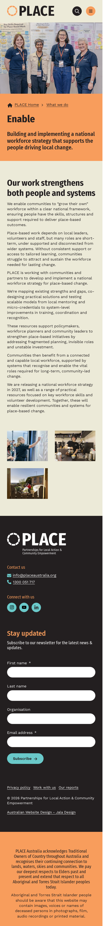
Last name (16, 686)
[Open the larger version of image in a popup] (27, 446)
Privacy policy (18, 787)
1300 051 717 (24, 582)
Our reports (68, 787)
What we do (57, 104)
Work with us (44, 787)
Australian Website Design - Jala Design (41, 812)
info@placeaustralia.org (34, 575)
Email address (20, 732)
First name (17, 663)
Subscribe (22, 758)
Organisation (18, 709)
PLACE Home (27, 104)
